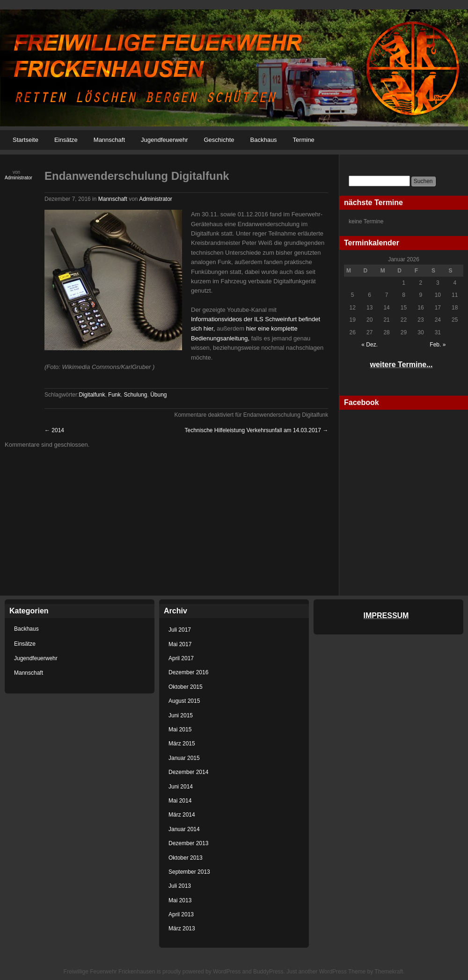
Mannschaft (109, 139)
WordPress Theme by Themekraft (361, 971)
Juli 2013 (179, 886)
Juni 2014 (180, 786)
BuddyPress (268, 971)
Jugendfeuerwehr (164, 139)
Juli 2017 (179, 629)
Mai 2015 (179, 729)
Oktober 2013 (185, 858)
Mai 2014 (179, 800)
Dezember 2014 (188, 772)
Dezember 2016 (188, 672)
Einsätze (66, 139)
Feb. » (438, 344)
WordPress (227, 971)
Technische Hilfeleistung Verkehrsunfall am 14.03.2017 (256, 430)
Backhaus (263, 139)
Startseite (25, 139)
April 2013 (181, 914)
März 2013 (181, 928)
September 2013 (189, 872)
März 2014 (181, 814)
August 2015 (184, 701)
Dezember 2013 (188, 843)
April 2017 (181, 658)
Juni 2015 (180, 715)
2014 (54, 430)
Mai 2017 (179, 644)
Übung (158, 394)
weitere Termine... (401, 364)
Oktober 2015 (185, 687)
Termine (303, 139)
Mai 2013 (179, 900)
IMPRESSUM (386, 615)
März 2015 (181, 743)
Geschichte (219, 139)
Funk (114, 394)
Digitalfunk (92, 394)
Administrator (18, 177)
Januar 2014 (184, 829)
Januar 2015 (184, 758)
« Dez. (369, 344)
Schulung (135, 394)
